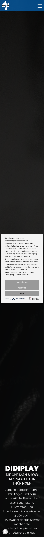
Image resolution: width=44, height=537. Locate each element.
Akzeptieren (22, 282)
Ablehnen (22, 287)
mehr (22, 293)
